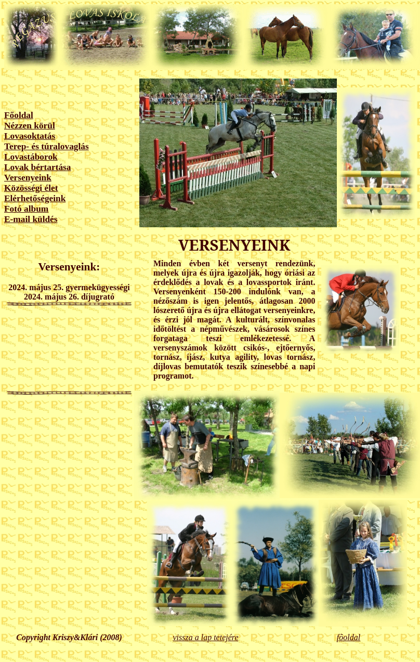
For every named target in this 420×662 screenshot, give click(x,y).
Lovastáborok (31, 157)
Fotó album (26, 209)
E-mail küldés (31, 219)
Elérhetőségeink (34, 198)
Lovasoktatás (29, 136)
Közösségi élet (31, 188)
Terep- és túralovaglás (46, 146)
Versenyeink (27, 178)
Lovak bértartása (37, 167)
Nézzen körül (29, 126)
